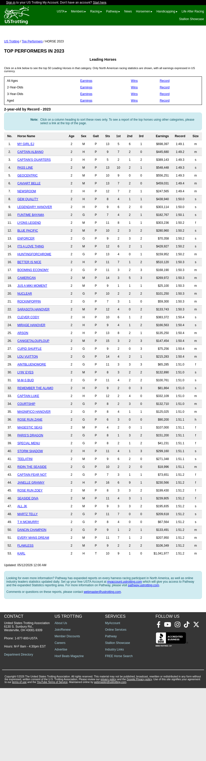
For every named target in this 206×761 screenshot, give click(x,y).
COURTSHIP (26, 426)
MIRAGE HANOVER (31, 348)
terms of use (19, 755)
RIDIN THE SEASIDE (32, 489)
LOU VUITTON (27, 379)
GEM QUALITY (27, 222)
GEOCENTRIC (27, 198)
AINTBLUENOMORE (31, 387)
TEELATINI (25, 481)
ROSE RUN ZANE (29, 442)
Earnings (86, 103)
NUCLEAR (24, 316)
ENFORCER (25, 261)
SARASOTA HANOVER (33, 332)
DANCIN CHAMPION (31, 552)
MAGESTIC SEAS (29, 450)
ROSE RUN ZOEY (29, 513)
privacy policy (108, 752)
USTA (60, 11)
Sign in (11, 2)
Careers (60, 716)
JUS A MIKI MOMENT (32, 308)
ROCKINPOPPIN (29, 324)
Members (77, 11)
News (128, 11)
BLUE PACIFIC (27, 253)
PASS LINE (25, 190)
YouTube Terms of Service (52, 755)
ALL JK (22, 529)
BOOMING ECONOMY (33, 292)
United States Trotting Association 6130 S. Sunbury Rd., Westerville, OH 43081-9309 (27, 699)
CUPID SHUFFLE (29, 371)
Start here (99, 2)
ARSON (22, 355)
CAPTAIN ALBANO (30, 174)
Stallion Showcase (191, 19)
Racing (94, 11)
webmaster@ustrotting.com (102, 614)
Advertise (61, 722)
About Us (61, 696)
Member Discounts (67, 709)
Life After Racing (193, 11)
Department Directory (18, 727)
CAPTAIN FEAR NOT (32, 497)
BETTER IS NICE (29, 285)
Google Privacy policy (139, 752)
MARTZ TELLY (27, 536)
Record (165, 103)
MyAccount (112, 696)
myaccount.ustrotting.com (124, 604)
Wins (134, 103)
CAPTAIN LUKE (28, 418)
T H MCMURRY (28, 544)
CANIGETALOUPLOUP (33, 363)
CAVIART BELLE (28, 206)
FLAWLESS (25, 568)
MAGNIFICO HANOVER (34, 434)
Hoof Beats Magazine (69, 729)
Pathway (112, 11)
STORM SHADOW (30, 473)
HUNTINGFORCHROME (34, 277)
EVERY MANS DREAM (33, 560)
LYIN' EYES (25, 395)
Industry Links (114, 722)
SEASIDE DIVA (27, 521)
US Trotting (11, 64)
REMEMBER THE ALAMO (35, 411)
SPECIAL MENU (28, 466)
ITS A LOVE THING (30, 269)
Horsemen (143, 11)
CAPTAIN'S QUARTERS (34, 182)
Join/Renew (63, 702)
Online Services (115, 702)
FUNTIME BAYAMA (30, 237)
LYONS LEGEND (29, 245)
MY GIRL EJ (25, 166)
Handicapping (165, 11)
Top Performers (32, 64)
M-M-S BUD (25, 403)
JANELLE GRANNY (31, 505)
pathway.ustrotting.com (143, 608)
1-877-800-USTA (25, 711)
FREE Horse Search (119, 729)
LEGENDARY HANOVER (34, 229)
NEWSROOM (26, 214)
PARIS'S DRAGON (30, 458)
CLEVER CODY (28, 340)
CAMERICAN (26, 300)
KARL (21, 576)
